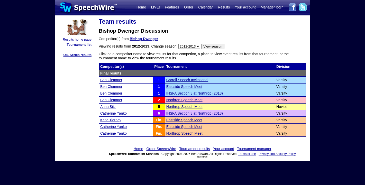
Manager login (272, 7)
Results (224, 7)
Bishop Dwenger (144, 39)
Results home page (77, 39)
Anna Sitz (108, 107)
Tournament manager (254, 149)
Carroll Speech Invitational (187, 80)
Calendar (205, 7)
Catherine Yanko (113, 113)
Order (188, 7)
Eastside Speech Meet (184, 87)
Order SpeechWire (161, 149)
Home (141, 7)
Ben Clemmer (111, 80)
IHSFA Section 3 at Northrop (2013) (194, 93)
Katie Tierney (110, 120)
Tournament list (79, 45)
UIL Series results (77, 55)
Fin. (159, 120)
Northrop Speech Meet (184, 100)
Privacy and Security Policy (277, 154)
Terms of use (247, 154)
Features (172, 7)
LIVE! (155, 7)
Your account (245, 7)
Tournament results (194, 149)
